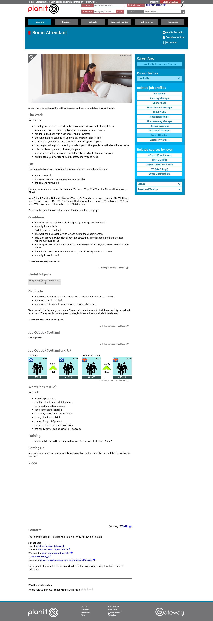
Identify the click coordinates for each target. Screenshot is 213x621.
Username (87, 5)
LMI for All (122, 267)
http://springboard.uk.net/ (56, 552)
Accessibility (85, 610)
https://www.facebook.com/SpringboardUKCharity (67, 559)
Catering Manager (159, 98)
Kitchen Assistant (160, 125)
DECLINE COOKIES (170, 2)
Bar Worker (160, 93)
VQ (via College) (159, 169)
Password (87, 11)
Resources (173, 21)
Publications (112, 615)
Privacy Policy (85, 612)
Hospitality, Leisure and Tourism (159, 64)
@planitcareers (115, 612)
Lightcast (123, 326)
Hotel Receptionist (159, 116)
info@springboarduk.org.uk (50, 545)
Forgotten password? (156, 4)
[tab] (159, 78)
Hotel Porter (159, 112)
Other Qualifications (159, 173)
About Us (84, 607)
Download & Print (174, 38)
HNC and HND (159, 160)
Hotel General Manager (159, 107)
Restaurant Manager (159, 130)
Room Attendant (159, 135)
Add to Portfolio (173, 33)
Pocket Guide (113, 607)
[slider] (87, 589)
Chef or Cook (159, 102)
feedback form (112, 610)
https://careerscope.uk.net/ (54, 549)
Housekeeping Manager (159, 121)
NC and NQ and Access (160, 155)
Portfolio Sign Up (136, 5)
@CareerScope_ (41, 556)
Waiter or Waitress (159, 139)
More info (154, 2)
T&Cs (83, 615)
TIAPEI (126, 526)
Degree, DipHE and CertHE (159, 164)
